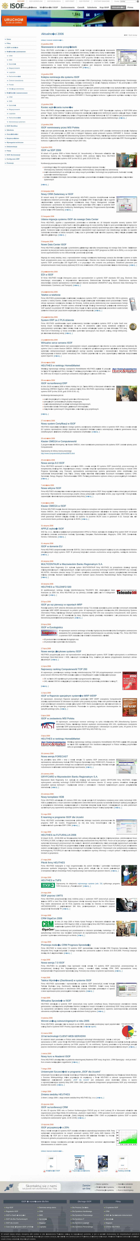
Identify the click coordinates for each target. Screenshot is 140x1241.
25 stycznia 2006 (47, 1104)
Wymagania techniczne (15, 142)
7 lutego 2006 (46, 1069)
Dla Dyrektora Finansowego (82, 1215)
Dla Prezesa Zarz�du (80, 1208)
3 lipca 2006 (45, 736)
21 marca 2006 (46, 1033)
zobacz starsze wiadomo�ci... (52, 1151)
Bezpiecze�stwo (13, 138)
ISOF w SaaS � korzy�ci (16, 1215)
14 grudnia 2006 (47, 74)
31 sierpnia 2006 (47, 526)
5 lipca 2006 (45, 716)
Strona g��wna (28, 7)
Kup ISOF (104, 7)
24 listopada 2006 (47, 191)
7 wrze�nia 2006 (47, 485)
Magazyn (42, 1223)
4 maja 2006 (45, 960)
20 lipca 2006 (46, 602)
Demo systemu (102, 1184)
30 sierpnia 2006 (47, 561)
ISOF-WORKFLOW (35, 1)
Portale (11, 84)
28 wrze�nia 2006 (48, 363)
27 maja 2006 (46, 860)
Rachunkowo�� (15, 76)
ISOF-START (69, 1)
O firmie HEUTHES (113, 1227)
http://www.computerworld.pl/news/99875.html (58, 453)
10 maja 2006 (46, 942)
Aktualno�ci (118, 7)
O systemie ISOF (112, 1208)
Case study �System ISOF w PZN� (19, 1227)
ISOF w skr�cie (12, 47)
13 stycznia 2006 (47, 1125)
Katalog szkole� (124, 1171)
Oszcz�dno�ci (12, 134)
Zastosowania (67, 7)
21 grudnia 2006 (47, 44)
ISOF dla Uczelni (12, 1223)
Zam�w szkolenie (125, 1184)
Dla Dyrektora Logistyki (80, 1223)
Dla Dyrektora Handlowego (82, 1211)
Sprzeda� (12, 64)
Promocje (10, 163)
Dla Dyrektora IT (78, 1219)
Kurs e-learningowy (125, 1190)
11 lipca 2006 (46, 666)
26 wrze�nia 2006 (48, 438)
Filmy (9, 43)
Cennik (80, 7)
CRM (10, 56)
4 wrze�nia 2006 (47, 503)
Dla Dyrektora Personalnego (82, 1227)
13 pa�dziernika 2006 (49, 317)
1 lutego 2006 (46, 1091)
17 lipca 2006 (46, 648)
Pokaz (9, 151)
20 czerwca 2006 (47, 774)
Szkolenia (92, 7)
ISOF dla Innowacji (13, 155)
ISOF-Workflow (12, 126)
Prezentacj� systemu (105, 1190)
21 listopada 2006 (47, 216)
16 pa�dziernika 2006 (49, 292)
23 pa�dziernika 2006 (49, 272)
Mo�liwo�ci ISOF (49, 7)
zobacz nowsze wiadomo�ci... (52, 40)
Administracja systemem (17, 122)
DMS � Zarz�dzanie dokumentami (119, 1215)
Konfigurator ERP (13, 159)
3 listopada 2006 (47, 242)
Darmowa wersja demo (47, 1208)
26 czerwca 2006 (47, 754)
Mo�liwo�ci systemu (105, 1187)
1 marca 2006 (46, 1053)
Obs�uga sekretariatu (16, 89)
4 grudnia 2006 (46, 147)
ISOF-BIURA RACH (54, 1)
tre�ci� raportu (90, 1027)
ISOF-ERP (20, 1)
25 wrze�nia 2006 (48, 460)
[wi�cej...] (86, 68)
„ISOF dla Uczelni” (81, 1080)
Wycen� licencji (124, 1187)
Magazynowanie (14, 68)
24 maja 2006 (46, 877)
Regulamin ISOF (12, 1211)
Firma (130, 7)
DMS (10, 60)
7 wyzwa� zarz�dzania (81, 1171)
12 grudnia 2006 (47, 104)
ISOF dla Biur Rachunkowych (17, 1219)
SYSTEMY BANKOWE (102, 1)
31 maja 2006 (46, 814)
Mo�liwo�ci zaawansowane (17, 93)
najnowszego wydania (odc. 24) (90, 884)
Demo (9, 39)
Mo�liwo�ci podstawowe (16, 51)
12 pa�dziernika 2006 (49, 340)
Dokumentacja (12, 146)
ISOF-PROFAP (84, 1)
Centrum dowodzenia (16, 80)
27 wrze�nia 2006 (48, 421)
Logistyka (12, 72)
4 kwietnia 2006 (47, 1018)
